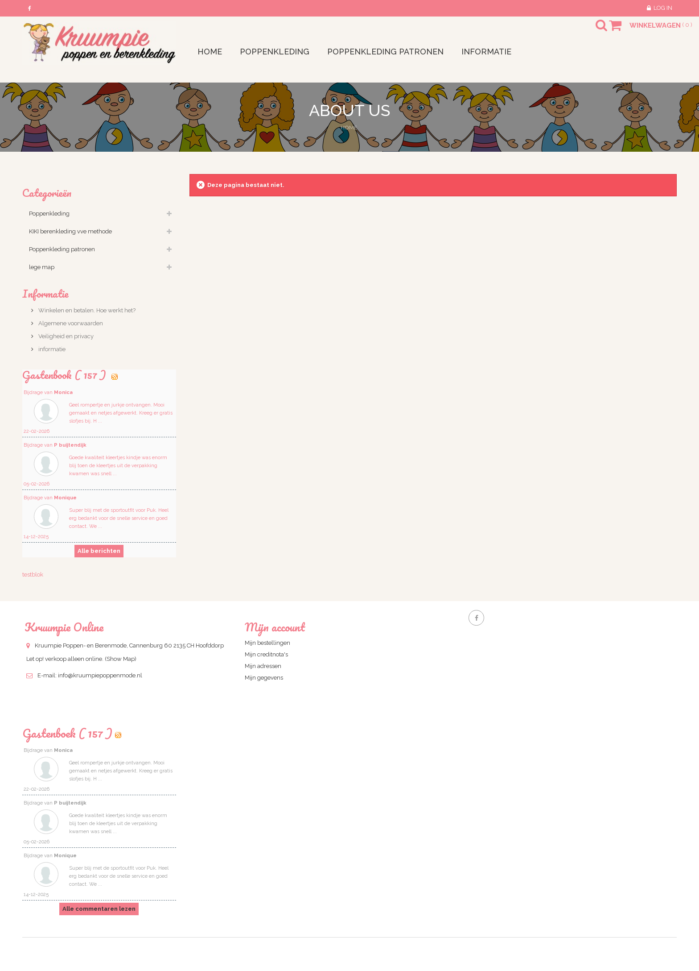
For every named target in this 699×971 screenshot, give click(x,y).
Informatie (45, 293)
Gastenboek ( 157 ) (67, 733)
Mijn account (275, 627)
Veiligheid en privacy (65, 336)
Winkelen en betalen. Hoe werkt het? (86, 310)
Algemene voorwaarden (70, 323)
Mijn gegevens (264, 677)
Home (349, 127)
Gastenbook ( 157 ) (65, 374)
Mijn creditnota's (266, 654)
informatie (51, 349)
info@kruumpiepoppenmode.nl (100, 675)
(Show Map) (120, 659)
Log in (663, 7)
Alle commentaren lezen (99, 908)
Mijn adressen (263, 666)
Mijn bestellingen (267, 642)
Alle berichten (99, 551)
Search (593, 30)
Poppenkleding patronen (62, 249)
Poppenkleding (49, 213)
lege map (41, 267)
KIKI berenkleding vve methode (70, 231)
